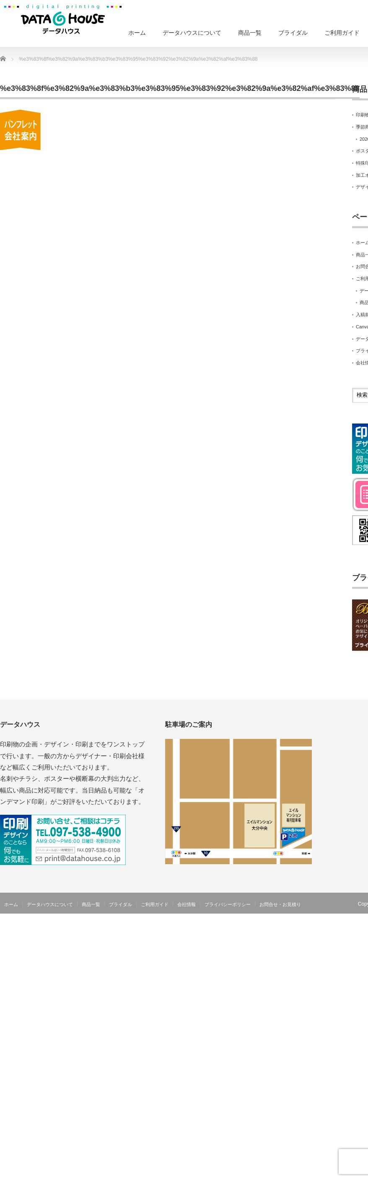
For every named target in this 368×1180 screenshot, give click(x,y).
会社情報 (186, 904)
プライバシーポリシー (228, 904)
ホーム (137, 32)
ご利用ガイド (342, 32)
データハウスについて (192, 32)
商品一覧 (250, 32)
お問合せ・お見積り (280, 904)
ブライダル (293, 32)
